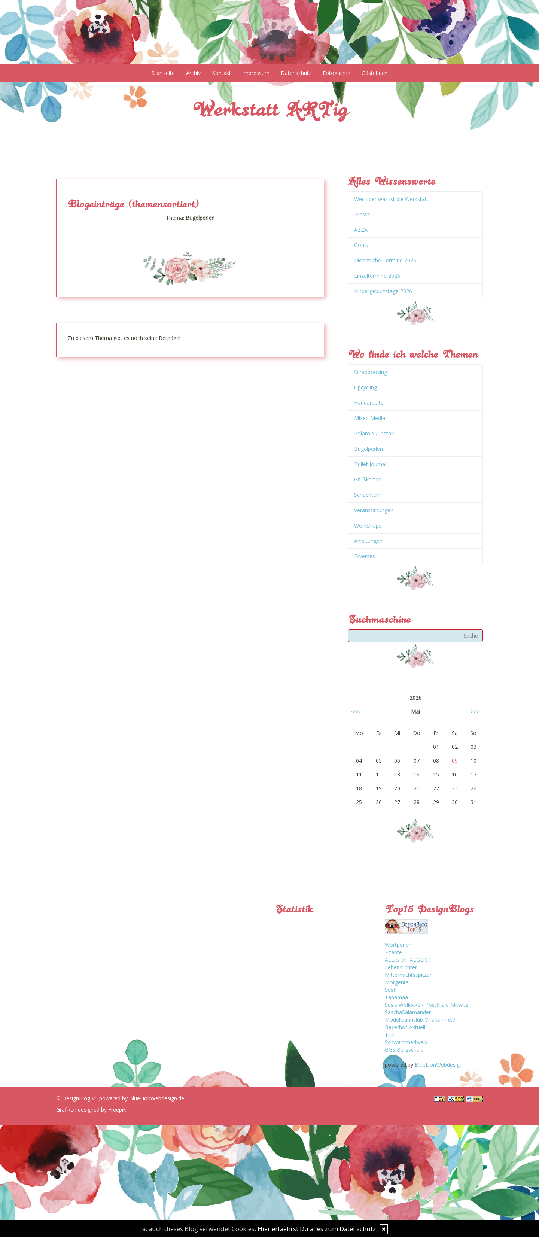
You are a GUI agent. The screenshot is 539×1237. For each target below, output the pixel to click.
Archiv (193, 72)
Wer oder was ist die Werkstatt (391, 199)
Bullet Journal (370, 464)
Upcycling (365, 387)
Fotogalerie (336, 72)
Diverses (364, 556)
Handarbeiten (370, 402)
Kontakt (221, 72)
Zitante (393, 952)
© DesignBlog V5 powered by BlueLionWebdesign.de (120, 1098)
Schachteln (367, 494)
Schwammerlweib (406, 1042)
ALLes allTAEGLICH (408, 959)
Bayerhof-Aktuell (405, 1027)
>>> (475, 711)
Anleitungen (368, 540)
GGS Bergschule (404, 1049)
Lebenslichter (401, 967)
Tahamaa (396, 997)
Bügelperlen (368, 448)
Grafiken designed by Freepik (91, 1109)
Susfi (390, 989)
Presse (362, 214)
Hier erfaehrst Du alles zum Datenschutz (317, 1228)
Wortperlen (398, 944)
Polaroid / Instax (374, 433)
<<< (355, 711)
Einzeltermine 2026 (377, 275)
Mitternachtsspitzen (409, 974)
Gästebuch (374, 72)
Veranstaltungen (373, 510)
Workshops (367, 525)
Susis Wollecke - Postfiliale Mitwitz (426, 1004)
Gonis (361, 245)
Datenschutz (296, 72)
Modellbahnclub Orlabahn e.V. (420, 1019)
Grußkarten (367, 479)
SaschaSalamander (408, 1012)
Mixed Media (369, 418)
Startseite (163, 72)
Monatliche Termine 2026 (385, 260)
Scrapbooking (370, 372)
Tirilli (390, 1034)
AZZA (361, 229)
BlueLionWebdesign (439, 1064)
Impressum (256, 72)
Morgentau (398, 982)
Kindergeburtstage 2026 (383, 291)
